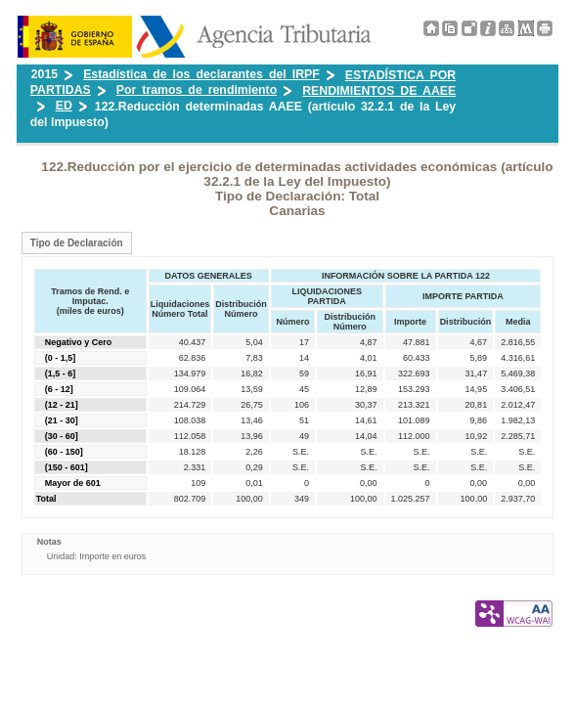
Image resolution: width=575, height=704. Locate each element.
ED (64, 105)
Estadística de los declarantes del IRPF (201, 74)
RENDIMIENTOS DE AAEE (379, 91)
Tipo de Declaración (76, 243)
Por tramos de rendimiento (196, 90)
